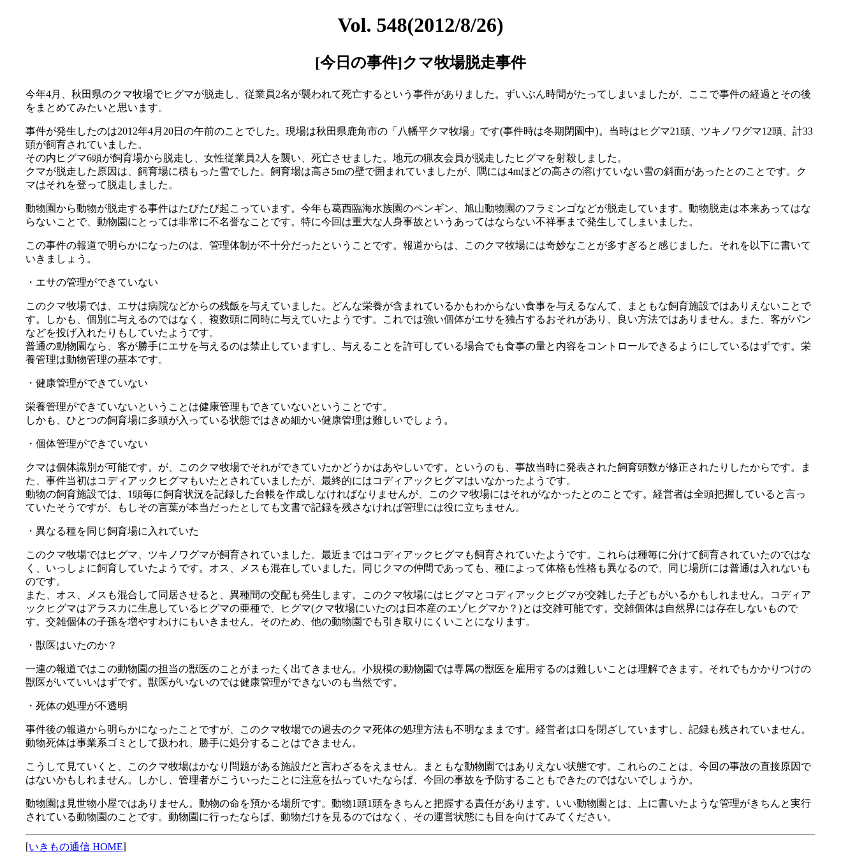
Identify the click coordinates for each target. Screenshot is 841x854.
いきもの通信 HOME (75, 846)
